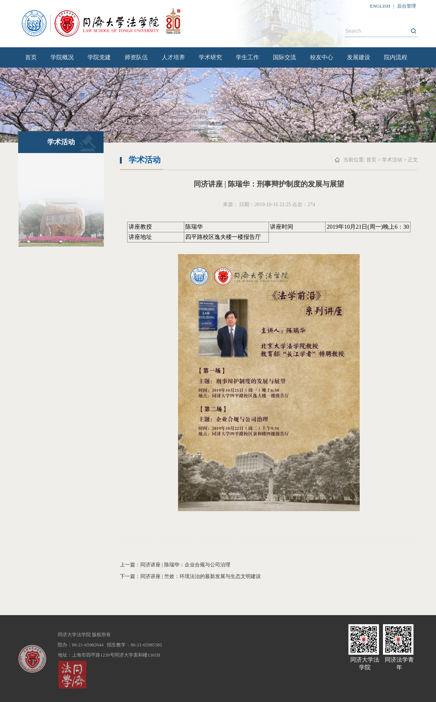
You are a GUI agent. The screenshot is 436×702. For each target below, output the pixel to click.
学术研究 (210, 57)
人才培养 (173, 57)
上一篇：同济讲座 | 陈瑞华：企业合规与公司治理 (175, 564)
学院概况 (62, 57)
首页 (31, 57)
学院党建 (99, 57)
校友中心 (321, 57)
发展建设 (358, 57)
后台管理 (406, 6)
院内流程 (395, 57)
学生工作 (247, 57)
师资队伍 (136, 57)
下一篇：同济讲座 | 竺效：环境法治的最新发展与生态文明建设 (190, 576)
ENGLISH (380, 6)
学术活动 (392, 160)
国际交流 (284, 57)
